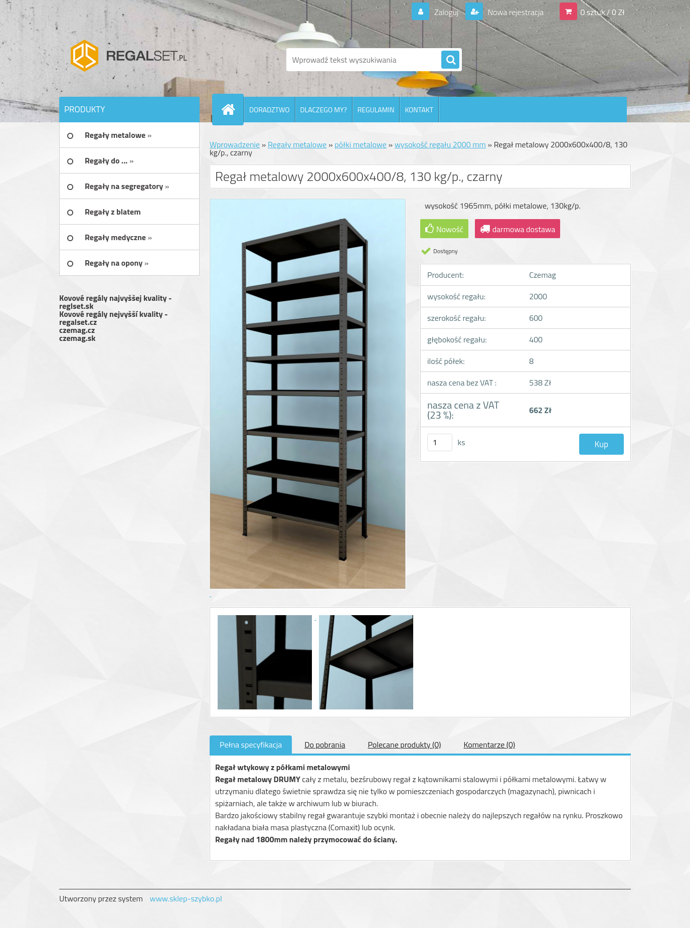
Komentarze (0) (489, 744)
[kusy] (439, 442)
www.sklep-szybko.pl (185, 898)
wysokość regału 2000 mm (440, 144)
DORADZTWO (269, 109)
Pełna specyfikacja (251, 744)
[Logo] (128, 60)
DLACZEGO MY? (323, 109)
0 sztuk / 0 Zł (602, 12)
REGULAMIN (376, 109)
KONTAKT (419, 109)
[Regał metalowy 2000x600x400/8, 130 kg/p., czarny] (265, 617)
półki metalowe (360, 144)
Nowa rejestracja (515, 12)
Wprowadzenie (235, 144)
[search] (450, 60)
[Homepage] (232, 109)
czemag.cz (77, 330)
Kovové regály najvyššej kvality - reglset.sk (115, 302)
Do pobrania (324, 744)
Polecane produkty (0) (404, 744)
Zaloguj (446, 12)
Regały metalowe (297, 144)
